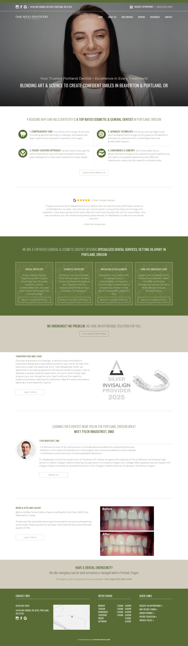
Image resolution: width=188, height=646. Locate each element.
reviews (141, 17)
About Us (54, 475)
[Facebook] (21, 6)
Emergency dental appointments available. (94, 579)
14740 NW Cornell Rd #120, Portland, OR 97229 (32, 612)
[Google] (25, 6)
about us (112, 17)
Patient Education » (148, 616)
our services (127, 17)
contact (168, 17)
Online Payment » (146, 613)
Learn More (30, 392)
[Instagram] (17, 6)
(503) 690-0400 (164, 7)
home (100, 17)
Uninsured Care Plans (94, 334)
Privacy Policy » (146, 620)
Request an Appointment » (151, 605)
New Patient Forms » (148, 609)
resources (155, 17)
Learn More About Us (94, 172)
